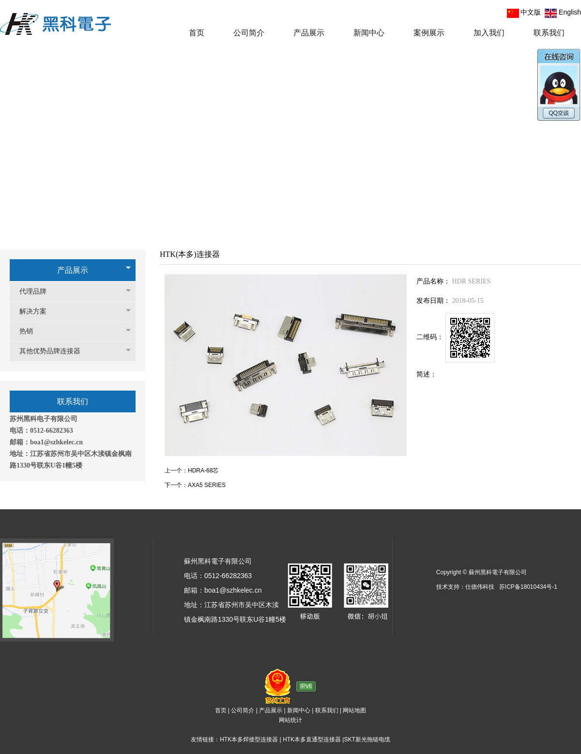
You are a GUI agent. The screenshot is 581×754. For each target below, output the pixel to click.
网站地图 (354, 710)
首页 (221, 710)
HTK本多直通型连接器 (312, 739)
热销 (31, 331)
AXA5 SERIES (207, 485)
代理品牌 (37, 291)
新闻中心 (298, 710)
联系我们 (326, 710)
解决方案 (37, 311)
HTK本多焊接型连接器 (249, 739)
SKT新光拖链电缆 (367, 739)
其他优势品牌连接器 (54, 351)
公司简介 (242, 710)
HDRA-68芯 (203, 470)
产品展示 (72, 270)
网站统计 (290, 720)
